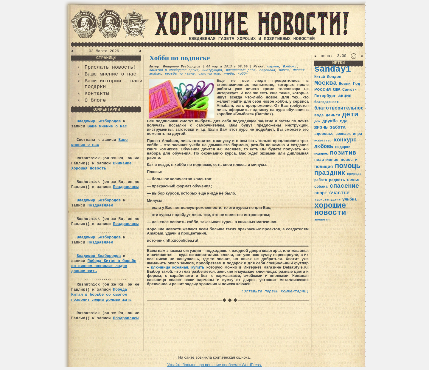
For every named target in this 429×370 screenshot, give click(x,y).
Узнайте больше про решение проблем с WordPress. (214, 365)
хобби (243, 73)
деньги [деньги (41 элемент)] (333, 115)
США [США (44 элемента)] (336, 89)
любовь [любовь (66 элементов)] (323, 146)
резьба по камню (180, 73)
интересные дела (240, 70)
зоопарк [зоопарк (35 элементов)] (343, 134)
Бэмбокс (290, 66)
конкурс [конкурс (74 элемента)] (345, 140)
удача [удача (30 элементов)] (336, 199)
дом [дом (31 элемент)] (317, 121)
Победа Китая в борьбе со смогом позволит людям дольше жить (103, 266)
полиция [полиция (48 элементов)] (323, 166)
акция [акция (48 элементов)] (345, 95)
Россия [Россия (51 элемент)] (322, 89)
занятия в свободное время (173, 70)
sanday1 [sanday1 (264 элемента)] (332, 69)
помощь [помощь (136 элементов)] (347, 166)
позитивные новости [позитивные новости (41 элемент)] (336, 160)
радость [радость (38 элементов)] (337, 180)
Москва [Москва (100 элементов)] (325, 83)
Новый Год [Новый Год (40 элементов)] (349, 83)
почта (284, 70)
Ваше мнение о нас (110, 74)
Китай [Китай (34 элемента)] (319, 77)
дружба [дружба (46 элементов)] (330, 121)
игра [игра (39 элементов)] (357, 134)
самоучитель (209, 73)
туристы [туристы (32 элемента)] (321, 199)
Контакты (97, 93)
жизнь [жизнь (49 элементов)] (321, 127)
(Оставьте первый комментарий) (275, 291)
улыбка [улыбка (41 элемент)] (349, 199)
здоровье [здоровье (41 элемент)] (324, 134)
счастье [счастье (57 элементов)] (339, 193)
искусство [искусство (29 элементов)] (323, 140)
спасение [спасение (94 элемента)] (344, 186)
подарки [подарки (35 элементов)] (342, 147)
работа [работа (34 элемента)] (320, 180)
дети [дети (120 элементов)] (350, 114)
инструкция (212, 70)
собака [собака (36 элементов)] (321, 187)
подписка (267, 70)
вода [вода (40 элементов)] (319, 115)
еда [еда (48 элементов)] (344, 121)
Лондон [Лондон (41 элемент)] (334, 77)
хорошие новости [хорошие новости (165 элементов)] (330, 209)
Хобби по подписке (179, 58)
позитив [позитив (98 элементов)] (343, 152)
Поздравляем (126, 187)
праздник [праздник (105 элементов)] (329, 173)
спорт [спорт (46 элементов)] (320, 193)
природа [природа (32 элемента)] (354, 174)
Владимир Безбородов (99, 121)
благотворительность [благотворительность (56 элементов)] (341, 108)
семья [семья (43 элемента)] (353, 180)
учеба (229, 73)
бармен (273, 66)
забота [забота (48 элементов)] (338, 127)
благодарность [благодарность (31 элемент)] (327, 102)
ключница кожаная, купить (177, 267)
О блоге (95, 100)
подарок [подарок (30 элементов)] (321, 153)
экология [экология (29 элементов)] (321, 219)
